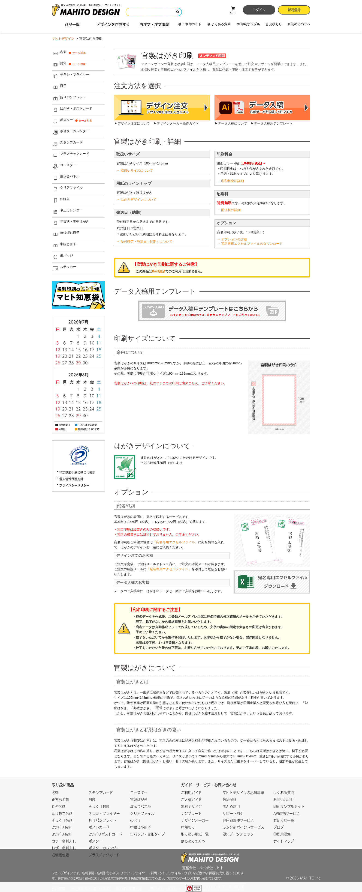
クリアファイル (67, 189)
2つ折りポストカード (105, 834)
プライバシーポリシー (74, 485)
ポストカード (99, 827)
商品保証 (229, 799)
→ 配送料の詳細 (229, 210)
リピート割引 (233, 813)
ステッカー (64, 268)
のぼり (61, 200)
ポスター (72, 121)
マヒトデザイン (63, 38)
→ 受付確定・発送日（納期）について (144, 241)
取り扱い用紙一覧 (195, 834)
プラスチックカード (70, 155)
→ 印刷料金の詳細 (230, 181)
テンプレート (191, 813)
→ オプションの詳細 (232, 239)
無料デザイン (191, 806)
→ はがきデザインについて (136, 199)
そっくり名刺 (62, 820)
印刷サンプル (248, 24)
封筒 (69, 64)
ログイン (259, 10)
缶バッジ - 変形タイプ (147, 834)
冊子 (59, 87)
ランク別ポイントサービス (243, 827)
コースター (64, 166)
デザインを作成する (113, 24)
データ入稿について (232, 123)
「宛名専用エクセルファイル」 (175, 542)
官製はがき (139, 799)
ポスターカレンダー (70, 132)
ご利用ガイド (190, 24)
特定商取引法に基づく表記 (77, 472)
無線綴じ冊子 (65, 234)
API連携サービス (286, 813)
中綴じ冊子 (64, 245)
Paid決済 (158, 271)
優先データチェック (238, 834)
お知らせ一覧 (283, 820)
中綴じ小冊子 (140, 827)
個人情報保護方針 (71, 478)
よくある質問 (219, 24)
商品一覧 (72, 24)
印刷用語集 (282, 834)
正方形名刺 (60, 799)
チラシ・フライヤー (70, 76)
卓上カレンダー (67, 211)
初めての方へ (299, 24)
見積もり (274, 24)
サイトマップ (283, 841)
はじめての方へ (193, 841)
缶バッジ (62, 257)
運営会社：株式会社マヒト (203, 868)
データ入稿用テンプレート (273, 123)
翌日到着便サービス (238, 820)
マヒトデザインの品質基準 (243, 792)
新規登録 (294, 10)
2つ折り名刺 (61, 827)
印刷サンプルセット (289, 806)
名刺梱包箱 (60, 855)
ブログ (278, 827)
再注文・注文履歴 (154, 24)
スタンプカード (67, 143)
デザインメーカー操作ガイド (178, 123)
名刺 (69, 53)
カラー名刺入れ (64, 841)
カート (232, 10)
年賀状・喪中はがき (70, 223)
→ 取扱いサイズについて (135, 170)
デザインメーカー (195, 820)
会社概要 (58, 889)
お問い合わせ (283, 799)
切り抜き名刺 (62, 813)
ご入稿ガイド (191, 799)
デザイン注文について (134, 123)
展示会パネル (65, 177)
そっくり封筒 (99, 806)
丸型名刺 (59, 806)
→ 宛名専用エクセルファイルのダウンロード (250, 243)
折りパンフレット (69, 98)
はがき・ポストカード (72, 110)
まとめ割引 (231, 806)
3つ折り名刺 (61, 834)
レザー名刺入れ (64, 848)
